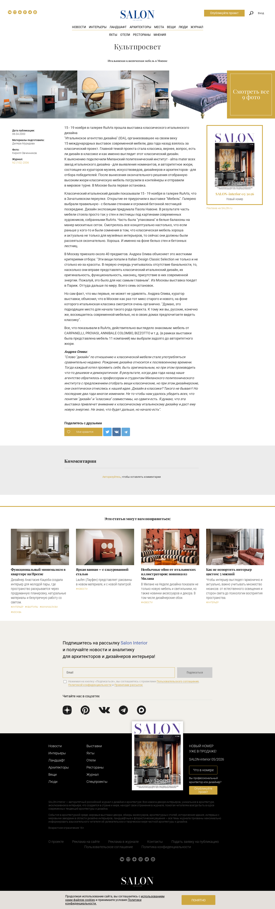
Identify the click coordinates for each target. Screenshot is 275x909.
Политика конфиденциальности (166, 847)
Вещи (171, 27)
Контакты (155, 842)
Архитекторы (140, 27)
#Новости (82, 589)
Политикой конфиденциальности (90, 684)
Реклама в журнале (123, 842)
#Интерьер (17, 607)
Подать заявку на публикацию (195, 842)
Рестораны (142, 35)
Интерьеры (98, 27)
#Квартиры (31, 607)
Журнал (197, 27)
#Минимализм (49, 607)
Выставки (94, 746)
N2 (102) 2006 (20, 162)
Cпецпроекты (96, 782)
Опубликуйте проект (224, 13)
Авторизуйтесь (111, 476)
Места (159, 27)
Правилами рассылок (128, 684)
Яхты (113, 35)
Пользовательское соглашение (108, 847)
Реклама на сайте (86, 842)
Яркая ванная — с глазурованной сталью (102, 571)
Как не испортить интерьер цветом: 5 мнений (229, 571)
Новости (79, 27)
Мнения (160, 35)
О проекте (56, 842)
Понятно (199, 900)
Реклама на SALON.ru (219, 208)
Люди (183, 27)
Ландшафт (118, 27)
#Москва (16, 612)
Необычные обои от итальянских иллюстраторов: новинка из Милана (168, 574)
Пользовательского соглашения (178, 681)
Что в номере (203, 770)
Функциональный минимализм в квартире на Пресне (38, 571)
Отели (125, 35)
